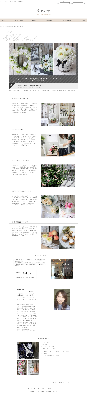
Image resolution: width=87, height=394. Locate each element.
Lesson (39, 388)
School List (44, 388)
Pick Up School (51, 388)
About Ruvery (34, 388)
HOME (2, 26)
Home (29, 388)
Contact (57, 388)
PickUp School (9, 26)
